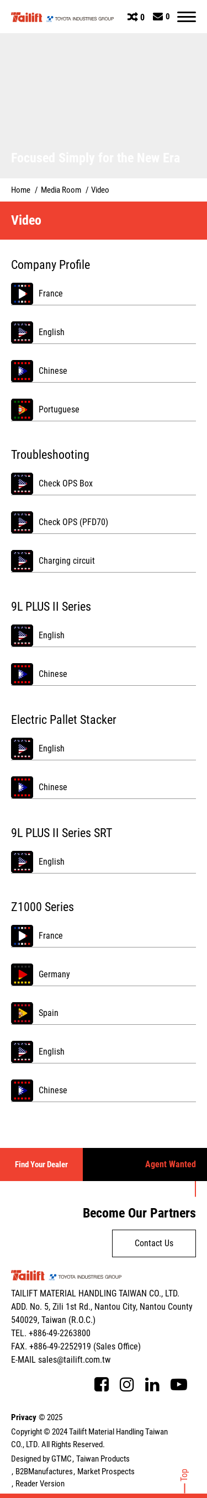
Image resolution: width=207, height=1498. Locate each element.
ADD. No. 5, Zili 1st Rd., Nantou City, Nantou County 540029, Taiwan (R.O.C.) (102, 1313)
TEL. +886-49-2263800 (51, 1333)
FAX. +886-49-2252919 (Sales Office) (76, 1346)
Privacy (23, 1417)
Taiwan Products (103, 1459)
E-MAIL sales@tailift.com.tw (60, 1359)
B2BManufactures (44, 1471)
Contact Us (154, 1243)
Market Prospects (106, 1471)
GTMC (61, 1459)
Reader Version (40, 1484)
